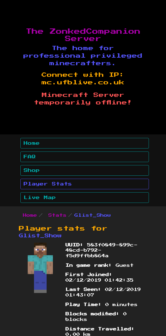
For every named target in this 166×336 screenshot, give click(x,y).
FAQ (30, 157)
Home (32, 143)
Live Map (40, 198)
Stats (57, 215)
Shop (32, 170)
